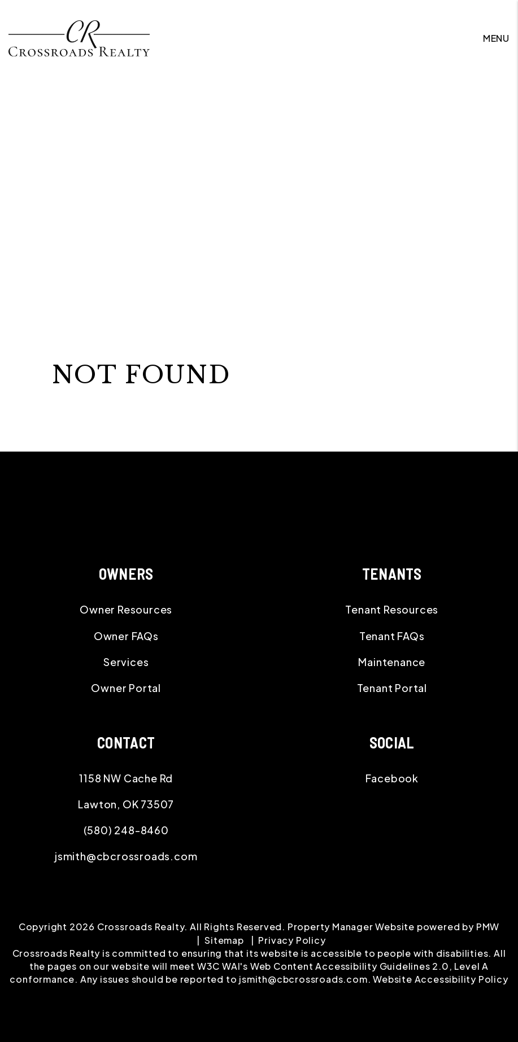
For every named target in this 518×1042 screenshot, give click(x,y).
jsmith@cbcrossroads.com (126, 856)
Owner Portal (126, 687)
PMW (487, 926)
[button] (392, 778)
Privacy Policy (291, 940)
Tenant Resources (391, 609)
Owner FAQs (126, 635)
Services (126, 661)
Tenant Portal (392, 687)
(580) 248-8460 (126, 830)
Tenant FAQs (392, 635)
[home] (79, 37)
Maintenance (391, 661)
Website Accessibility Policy (440, 979)
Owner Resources (126, 609)
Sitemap (224, 940)
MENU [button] (496, 38)
